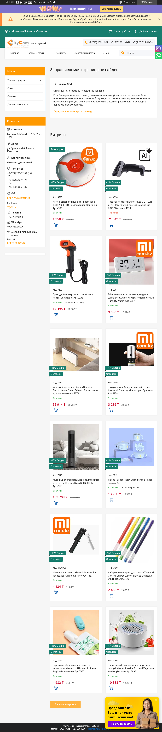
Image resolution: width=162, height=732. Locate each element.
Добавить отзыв (148, 31)
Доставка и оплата (84, 53)
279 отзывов (129, 2)
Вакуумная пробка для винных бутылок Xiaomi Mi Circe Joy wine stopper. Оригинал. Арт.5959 (130, 390)
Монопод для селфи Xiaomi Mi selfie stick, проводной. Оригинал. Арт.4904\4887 (75, 574)
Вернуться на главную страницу (72, 111)
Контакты (61, 53)
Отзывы (11, 96)
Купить (56, 224)
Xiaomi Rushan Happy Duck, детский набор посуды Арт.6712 (130, 481)
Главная (15, 53)
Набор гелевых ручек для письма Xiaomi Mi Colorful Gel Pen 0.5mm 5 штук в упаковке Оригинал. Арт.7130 (131, 575)
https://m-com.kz (16, 242)
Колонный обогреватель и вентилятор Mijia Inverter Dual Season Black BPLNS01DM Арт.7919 (76, 483)
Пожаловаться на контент (99, 729)
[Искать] (123, 53)
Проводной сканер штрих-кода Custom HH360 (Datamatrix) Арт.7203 (73, 296)
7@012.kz (12, 207)
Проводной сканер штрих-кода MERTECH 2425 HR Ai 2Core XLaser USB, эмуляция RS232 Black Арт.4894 (130, 204)
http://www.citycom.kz (18, 198)
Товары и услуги (36, 53)
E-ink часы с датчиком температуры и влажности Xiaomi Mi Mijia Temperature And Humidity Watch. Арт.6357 (131, 297)
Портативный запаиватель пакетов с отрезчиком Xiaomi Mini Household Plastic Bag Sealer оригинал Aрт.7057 (74, 668)
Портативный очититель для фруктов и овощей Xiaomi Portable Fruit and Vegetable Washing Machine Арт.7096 (131, 668)
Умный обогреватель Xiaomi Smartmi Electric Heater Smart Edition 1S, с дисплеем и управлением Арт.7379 (75, 390)
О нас (106, 53)
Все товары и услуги (65, 704)
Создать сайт (40, 2)
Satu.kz (95, 726)
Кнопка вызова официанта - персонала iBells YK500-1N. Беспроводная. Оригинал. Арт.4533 (75, 204)
